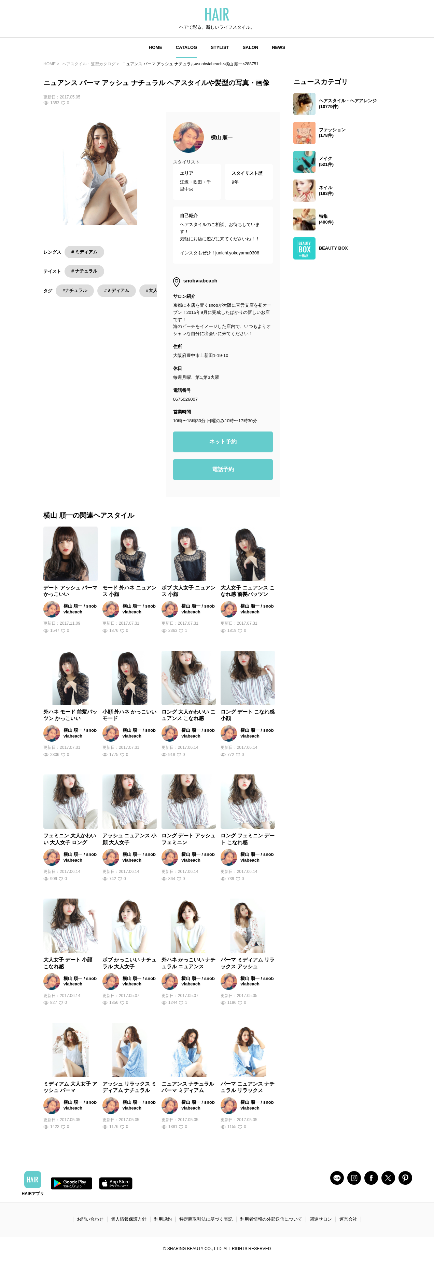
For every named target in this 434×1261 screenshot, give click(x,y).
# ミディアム (84, 251)
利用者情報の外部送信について (271, 1219)
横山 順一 (222, 137)
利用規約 (163, 1219)
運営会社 (348, 1219)
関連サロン (321, 1219)
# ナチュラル (84, 271)
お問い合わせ (90, 1219)
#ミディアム (116, 290)
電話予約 (223, 469)
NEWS (278, 47)
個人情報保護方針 (128, 1219)
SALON (250, 47)
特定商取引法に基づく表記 (206, 1219)
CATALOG (186, 47)
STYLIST (220, 47)
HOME (155, 47)
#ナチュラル (74, 290)
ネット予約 (223, 441)
